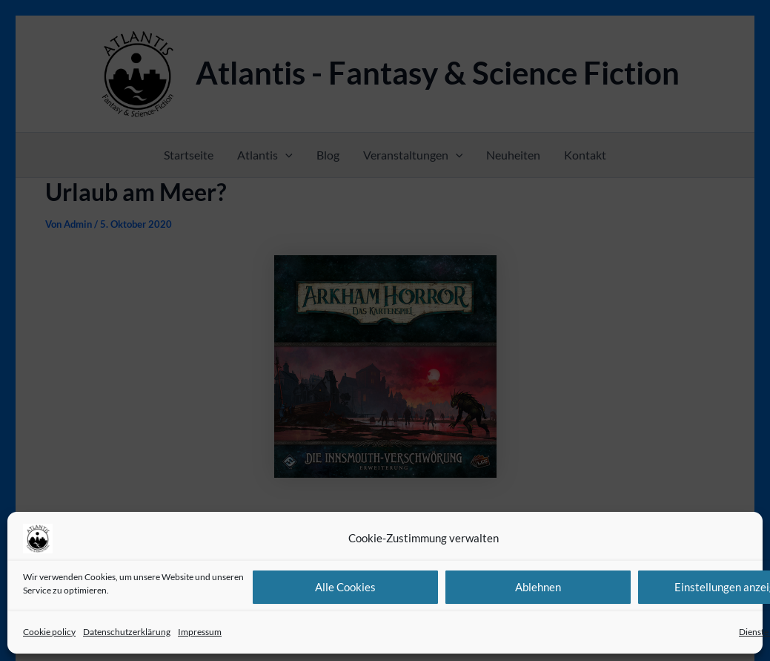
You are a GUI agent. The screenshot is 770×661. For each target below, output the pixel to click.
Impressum (200, 631)
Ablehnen (538, 586)
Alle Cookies (345, 586)
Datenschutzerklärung (126, 631)
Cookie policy (49, 631)
